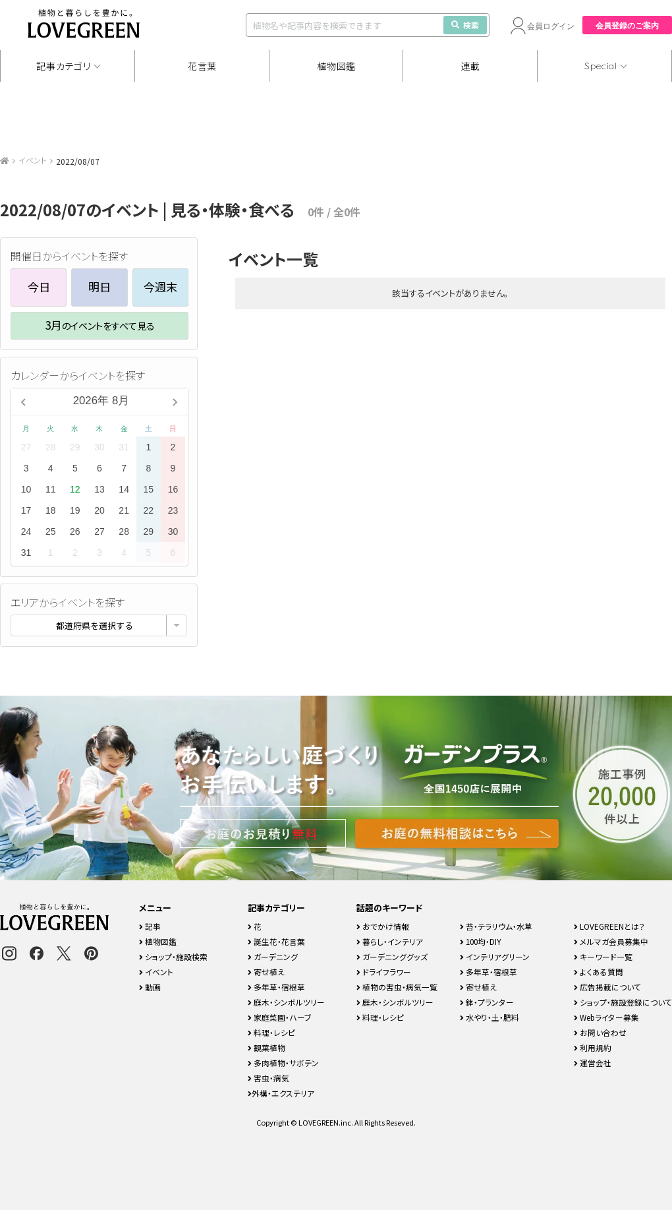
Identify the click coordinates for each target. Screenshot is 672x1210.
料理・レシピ (271, 1032)
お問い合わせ (600, 1032)
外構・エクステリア (281, 1093)
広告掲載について (607, 986)
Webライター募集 (606, 1017)
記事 (150, 926)
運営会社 (592, 1062)
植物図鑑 (336, 66)
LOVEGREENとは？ (609, 926)
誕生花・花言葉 (276, 941)
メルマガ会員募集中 (611, 941)
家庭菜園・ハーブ (280, 1017)
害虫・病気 (268, 1077)
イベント (32, 160)
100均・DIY (480, 941)
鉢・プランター (487, 1002)
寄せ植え (266, 971)
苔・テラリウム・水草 (496, 926)
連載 (470, 66)
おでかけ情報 (382, 926)
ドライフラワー (383, 971)
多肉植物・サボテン (283, 1062)
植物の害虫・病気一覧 (396, 986)
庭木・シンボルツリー (286, 1002)
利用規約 (592, 1047)
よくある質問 (598, 971)
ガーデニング (273, 956)
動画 (150, 986)
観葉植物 (266, 1047)
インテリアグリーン (495, 956)
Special (600, 66)
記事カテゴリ (63, 66)
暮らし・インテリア (389, 941)
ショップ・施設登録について (623, 1002)
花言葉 (202, 66)
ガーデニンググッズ (392, 956)
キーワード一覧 (603, 956)
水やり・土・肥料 (489, 1017)
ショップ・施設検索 (173, 956)
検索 (465, 24)
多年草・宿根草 (276, 986)
